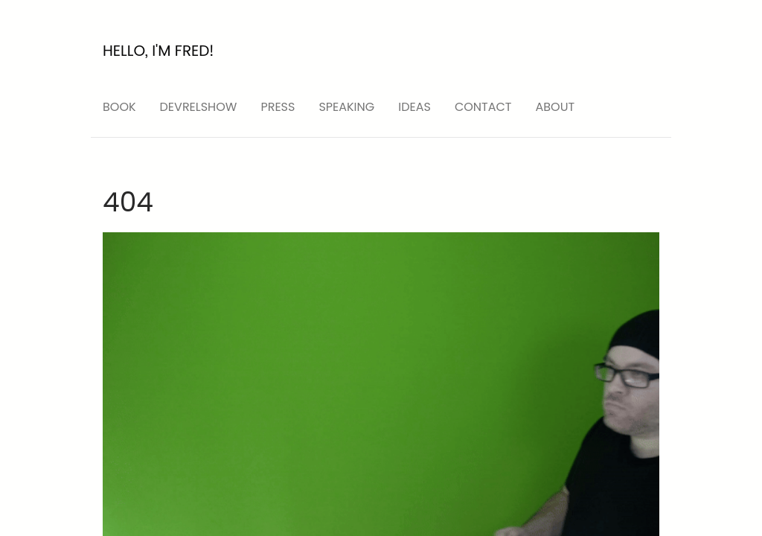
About (555, 106)
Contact (483, 106)
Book (119, 106)
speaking (346, 106)
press (277, 106)
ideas (414, 106)
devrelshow (198, 106)
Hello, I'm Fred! (158, 50)
